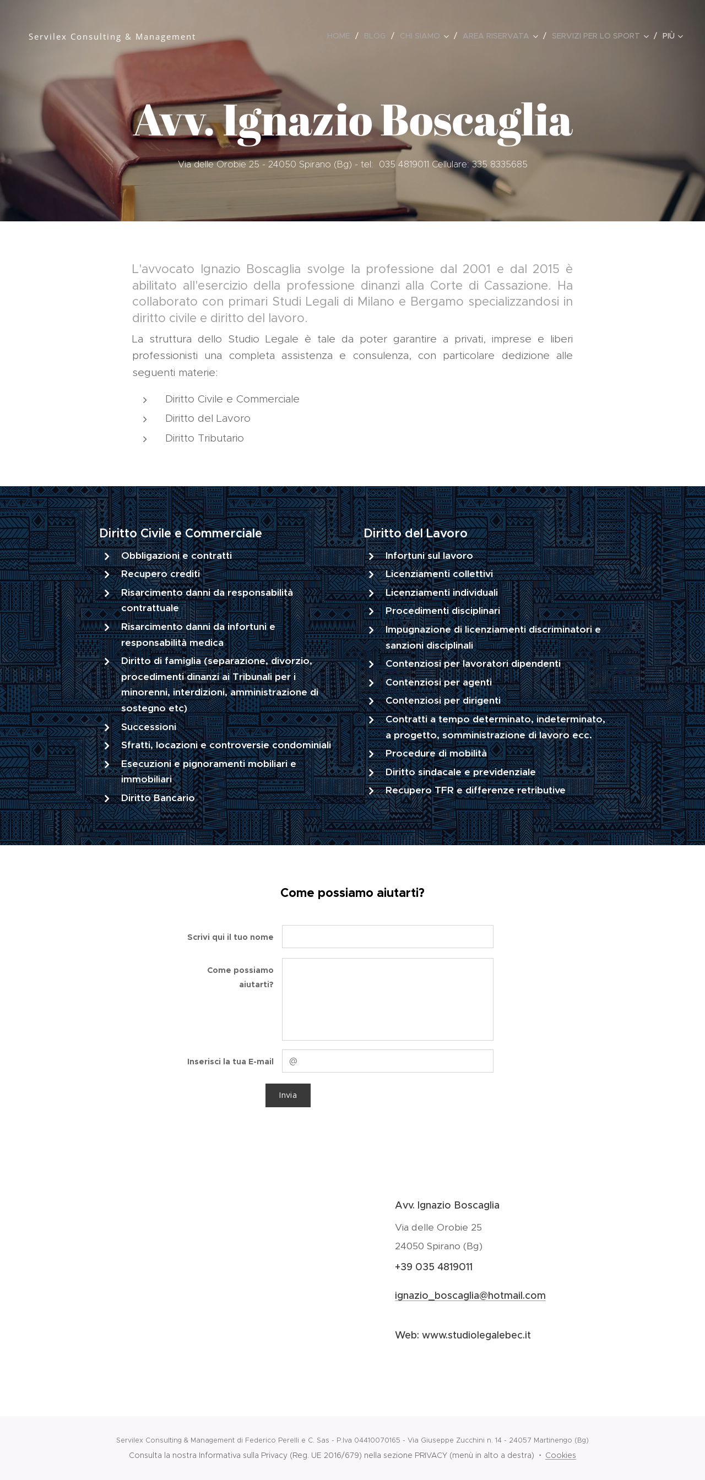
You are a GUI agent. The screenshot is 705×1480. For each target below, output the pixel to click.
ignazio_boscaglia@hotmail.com (470, 1295)
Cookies (560, 1455)
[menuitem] (341, 36)
